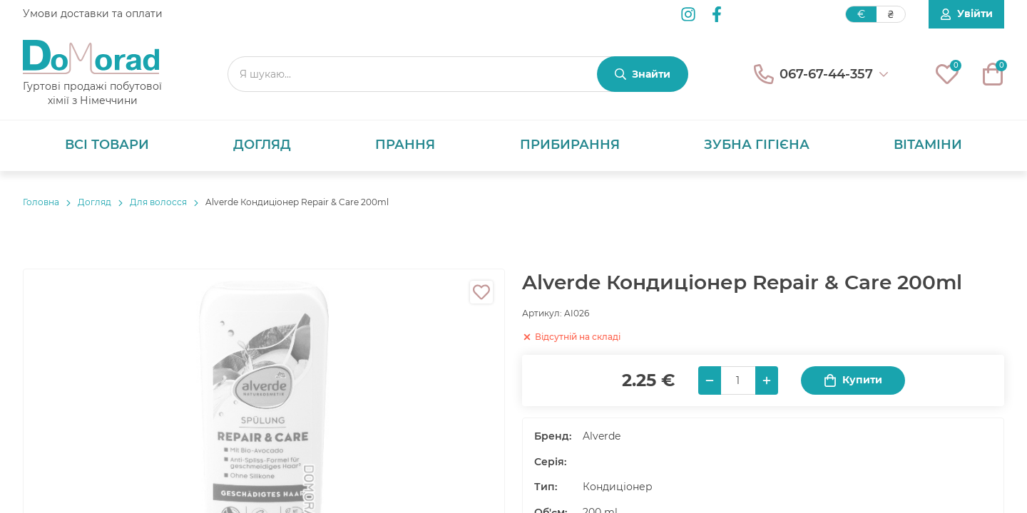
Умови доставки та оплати (93, 13)
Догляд (262, 144)
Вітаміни (928, 144)
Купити (853, 380)
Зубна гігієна (756, 144)
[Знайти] (643, 74)
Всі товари (107, 144)
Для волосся (158, 202)
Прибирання (570, 144)
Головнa (41, 202)
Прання (405, 144)
